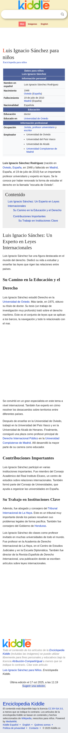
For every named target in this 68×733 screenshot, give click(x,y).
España (37, 93)
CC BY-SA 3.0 (55, 708)
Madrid (27, 101)
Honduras (40, 525)
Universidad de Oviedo (36, 118)
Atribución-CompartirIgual (27, 661)
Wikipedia (26, 718)
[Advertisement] (34, 37)
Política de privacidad (14, 728)
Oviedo (28, 93)
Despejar (55, 14)
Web (22, 24)
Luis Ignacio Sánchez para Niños (22, 670)
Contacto (33, 728)
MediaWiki (11, 721)
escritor (28, 130)
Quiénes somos (42, 724)
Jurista (27, 127)
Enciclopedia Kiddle (23, 703)
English (44, 24)
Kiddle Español (10, 724)
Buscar (62, 14)
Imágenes (32, 24)
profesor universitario (43, 127)
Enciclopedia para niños (15, 62)
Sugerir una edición (33, 686)
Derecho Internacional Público (20, 438)
